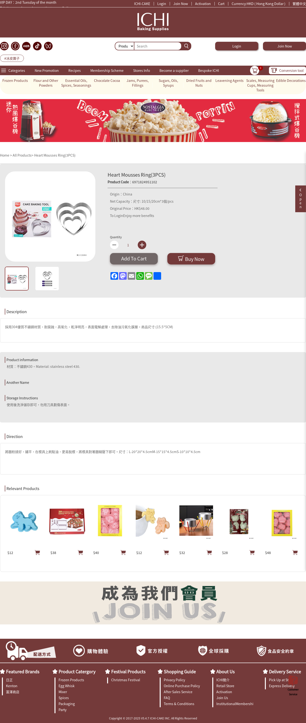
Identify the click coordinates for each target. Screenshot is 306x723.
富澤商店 (12, 691)
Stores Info (141, 70)
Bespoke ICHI (208, 70)
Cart (221, 3)
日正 (9, 679)
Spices (64, 697)
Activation (203, 3)
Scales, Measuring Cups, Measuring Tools (260, 85)
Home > (6, 155)
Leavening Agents (229, 80)
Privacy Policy (174, 679)
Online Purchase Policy (182, 685)
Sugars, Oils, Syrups (168, 83)
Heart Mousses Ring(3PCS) (55, 155)
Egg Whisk (67, 685)
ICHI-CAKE (142, 3)
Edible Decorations (291, 80)
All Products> (23, 155)
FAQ (167, 697)
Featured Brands (22, 671)
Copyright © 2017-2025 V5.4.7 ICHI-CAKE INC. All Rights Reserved (153, 718)
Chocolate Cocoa (107, 80)
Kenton (11, 685)
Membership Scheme (107, 70)
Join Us (222, 697)
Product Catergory (77, 671)
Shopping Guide (180, 671)
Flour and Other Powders (45, 83)
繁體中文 (299, 3)
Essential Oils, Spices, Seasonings (76, 83)
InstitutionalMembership (234, 703)
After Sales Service (178, 691)
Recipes (74, 70)
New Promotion (47, 70)
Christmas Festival (125, 679)
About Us (225, 671)
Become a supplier (174, 70)
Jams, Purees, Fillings (137, 83)
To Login (116, 215)
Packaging (67, 703)
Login (161, 3)
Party (62, 709)
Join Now (180, 3)
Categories (16, 70)
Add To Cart (134, 258)
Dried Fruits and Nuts (199, 83)
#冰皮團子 (12, 58)
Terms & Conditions (179, 703)
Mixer (63, 691)
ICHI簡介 (223, 679)
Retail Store (225, 685)
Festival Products (128, 671)
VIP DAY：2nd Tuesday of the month (28, 2)
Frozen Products (15, 80)
